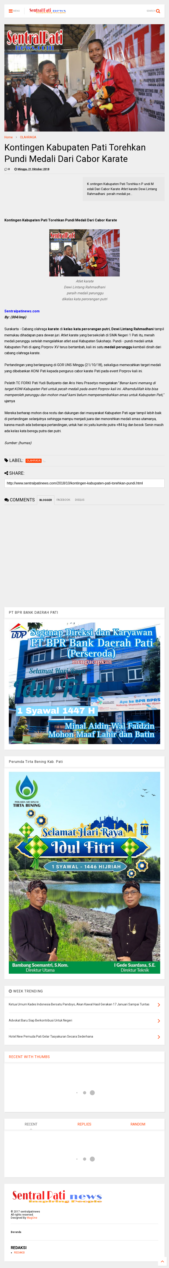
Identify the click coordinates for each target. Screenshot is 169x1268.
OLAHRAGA (28, 137)
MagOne (32, 1217)
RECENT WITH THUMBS (29, 1057)
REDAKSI (19, 1252)
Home (8, 137)
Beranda (16, 1232)
